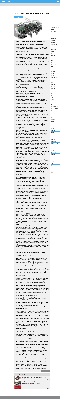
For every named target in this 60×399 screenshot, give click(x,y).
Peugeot (53, 134)
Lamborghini (54, 106)
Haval (52, 82)
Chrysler (54, 47)
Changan (53, 40)
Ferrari (53, 64)
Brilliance (54, 36)
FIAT (52, 66)
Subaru (53, 154)
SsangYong (54, 152)
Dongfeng (54, 58)
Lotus (53, 115)
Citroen (53, 49)
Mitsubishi (54, 128)
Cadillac (53, 38)
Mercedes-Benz (55, 123)
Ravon (53, 139)
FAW (52, 62)
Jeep (52, 99)
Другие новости (45, 370)
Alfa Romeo (54, 25)
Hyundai (53, 91)
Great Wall (54, 77)
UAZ (52, 165)
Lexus (52, 110)
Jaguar (53, 97)
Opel (52, 132)
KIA (52, 102)
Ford (52, 69)
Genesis (53, 75)
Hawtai (53, 84)
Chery (53, 42)
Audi (52, 29)
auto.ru (5, 1)
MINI (52, 126)
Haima (52, 80)
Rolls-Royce (54, 143)
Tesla (52, 161)
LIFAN (52, 112)
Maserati (53, 119)
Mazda (53, 121)
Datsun (53, 53)
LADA (52, 104)
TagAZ (52, 159)
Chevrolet (54, 44)
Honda (53, 86)
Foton (53, 71)
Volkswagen (54, 167)
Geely (52, 73)
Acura (53, 22)
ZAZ (52, 172)
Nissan (53, 130)
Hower (53, 88)
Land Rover (54, 108)
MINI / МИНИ (29, 50)
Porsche (53, 137)
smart (53, 150)
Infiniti (53, 93)
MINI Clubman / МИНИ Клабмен (23, 51)
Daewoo (53, 51)
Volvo (53, 170)
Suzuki (53, 156)
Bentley (53, 31)
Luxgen (53, 117)
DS (52, 60)
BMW (52, 33)
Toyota (53, 163)
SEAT (52, 145)
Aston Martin (55, 27)
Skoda (53, 148)
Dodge (53, 55)
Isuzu (52, 95)
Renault (53, 141)
